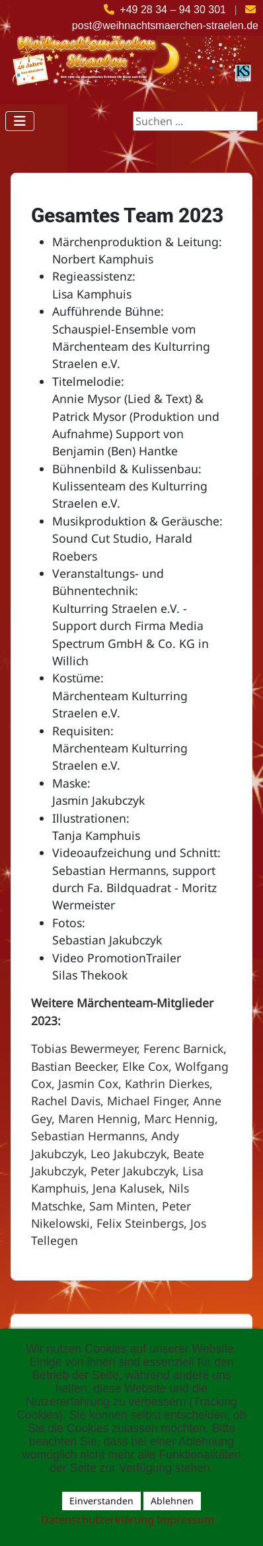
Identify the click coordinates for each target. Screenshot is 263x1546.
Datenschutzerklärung (97, 1519)
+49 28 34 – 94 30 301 (173, 9)
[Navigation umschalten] (19, 121)
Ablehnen (172, 1500)
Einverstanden (101, 1500)
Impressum (185, 1519)
